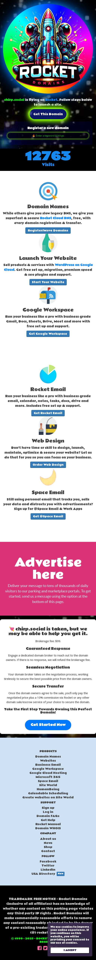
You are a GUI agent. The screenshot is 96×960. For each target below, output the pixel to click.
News (48, 843)
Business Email (48, 765)
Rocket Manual (48, 824)
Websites (48, 760)
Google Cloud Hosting (48, 773)
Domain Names (48, 756)
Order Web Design (48, 465)
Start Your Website (48, 282)
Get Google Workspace (48, 334)
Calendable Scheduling (48, 793)
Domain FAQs (48, 816)
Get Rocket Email (48, 413)
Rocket (51, 100)
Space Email (48, 781)
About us (48, 839)
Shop (48, 847)
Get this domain (48, 114)
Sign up (48, 808)
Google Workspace (48, 769)
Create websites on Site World (48, 797)
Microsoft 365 (48, 777)
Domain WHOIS (48, 828)
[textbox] (48, 215)
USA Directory (48, 874)
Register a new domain (48, 128)
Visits (48, 164)
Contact (48, 851)
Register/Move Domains (48, 230)
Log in (48, 812)
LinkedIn (48, 869)
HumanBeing (48, 789)
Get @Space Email (48, 516)
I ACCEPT (70, 950)
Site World (48, 785)
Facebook (48, 861)
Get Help (48, 820)
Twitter (48, 865)
